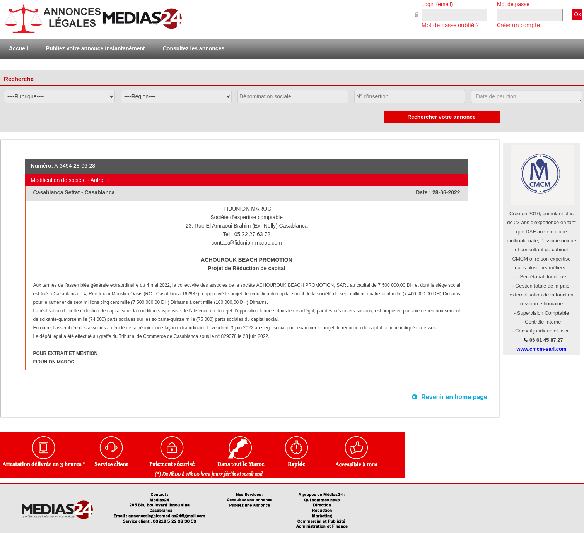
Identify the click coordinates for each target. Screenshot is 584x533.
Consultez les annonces (193, 48)
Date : (424, 192)
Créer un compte (518, 25)
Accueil (18, 48)
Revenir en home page (449, 397)
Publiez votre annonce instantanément (95, 48)
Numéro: (42, 166)
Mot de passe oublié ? (450, 25)
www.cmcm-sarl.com (542, 349)
